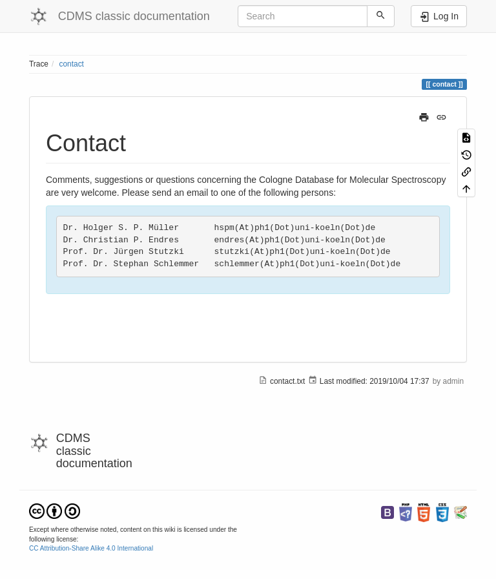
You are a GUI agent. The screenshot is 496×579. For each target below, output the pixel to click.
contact (71, 63)
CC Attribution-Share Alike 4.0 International (91, 548)
